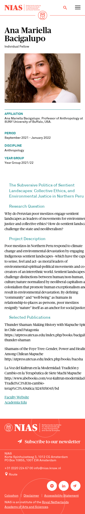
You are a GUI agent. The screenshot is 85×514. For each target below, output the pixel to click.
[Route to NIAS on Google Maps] (42, 474)
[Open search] (65, 8)
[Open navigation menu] (78, 8)
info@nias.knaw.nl (47, 468)
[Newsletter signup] (75, 486)
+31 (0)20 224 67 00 (19, 468)
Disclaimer (31, 496)
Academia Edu (16, 402)
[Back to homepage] (23, 7)
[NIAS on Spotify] (52, 486)
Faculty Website (17, 397)
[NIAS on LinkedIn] (64, 486)
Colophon (11, 496)
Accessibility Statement (61, 496)
